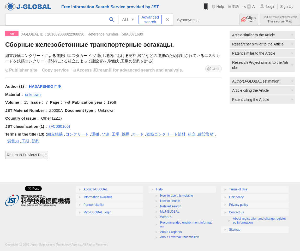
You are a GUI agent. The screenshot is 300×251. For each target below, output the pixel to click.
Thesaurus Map (280, 19)
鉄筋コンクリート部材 (165, 134)
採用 (126, 134)
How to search (170, 201)
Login (270, 6)
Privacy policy (238, 205)
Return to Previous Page (27, 155)
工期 (25, 141)
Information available (97, 197)
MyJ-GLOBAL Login (97, 212)
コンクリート (77, 134)
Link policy (236, 197)
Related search (170, 206)
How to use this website (176, 195)
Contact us (236, 212)
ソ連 (105, 134)
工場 (115, 134)
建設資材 (206, 134)
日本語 (233, 6)
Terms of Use (238, 189)
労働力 (13, 141)
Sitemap (235, 229)
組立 (192, 134)
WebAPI (166, 217)
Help (220, 6)
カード (138, 134)
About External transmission (179, 237)
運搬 (95, 134)
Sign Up (286, 6)
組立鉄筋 (55, 134)
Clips (251, 19)
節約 (35, 141)
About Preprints (171, 232)
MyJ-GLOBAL (169, 211)
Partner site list (93, 205)
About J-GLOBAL (95, 189)
